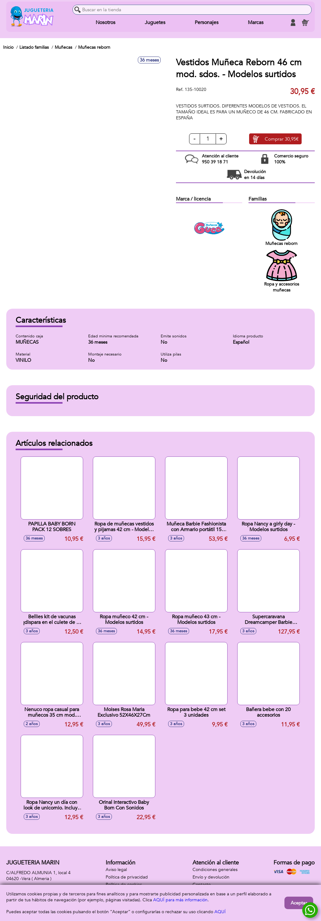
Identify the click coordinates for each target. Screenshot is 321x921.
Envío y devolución (211, 877)
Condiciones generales (215, 870)
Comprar (281, 139)
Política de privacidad (127, 877)
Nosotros (105, 22)
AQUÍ (220, 912)
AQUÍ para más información (180, 900)
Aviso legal (116, 870)
